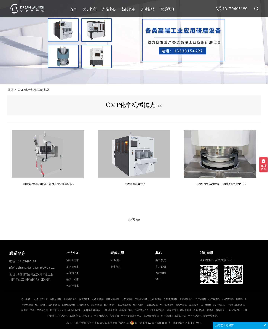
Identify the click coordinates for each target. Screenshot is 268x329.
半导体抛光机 (186, 299)
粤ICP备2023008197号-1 (187, 323)
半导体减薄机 (70, 299)
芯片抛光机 (205, 304)
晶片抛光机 (42, 310)
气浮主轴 (114, 315)
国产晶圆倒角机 (58, 310)
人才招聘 (147, 9)
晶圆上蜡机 (72, 279)
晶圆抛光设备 (158, 310)
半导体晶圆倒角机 (236, 304)
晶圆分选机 (75, 315)
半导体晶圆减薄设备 (131, 315)
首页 (73, 9)
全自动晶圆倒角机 (92, 310)
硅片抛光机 (138, 304)
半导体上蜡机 (126, 310)
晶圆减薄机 (55, 299)
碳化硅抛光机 (74, 310)
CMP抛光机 (228, 299)
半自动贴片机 (101, 315)
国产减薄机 (109, 304)
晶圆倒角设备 (41, 299)
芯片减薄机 (200, 299)
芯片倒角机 (96, 304)
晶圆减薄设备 (112, 299)
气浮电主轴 (72, 285)
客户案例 (160, 266)
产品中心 (109, 9)
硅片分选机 (166, 315)
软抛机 (210, 310)
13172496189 (27, 261)
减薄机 (239, 299)
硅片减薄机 (127, 299)
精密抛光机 (234, 310)
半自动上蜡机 (28, 310)
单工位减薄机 (166, 304)
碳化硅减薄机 (68, 304)
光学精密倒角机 (151, 315)
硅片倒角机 (40, 304)
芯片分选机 (61, 315)
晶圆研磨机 (98, 299)
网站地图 (160, 273)
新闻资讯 (128, 9)
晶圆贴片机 (180, 315)
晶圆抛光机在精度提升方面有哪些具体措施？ (49, 184)
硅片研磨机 (181, 304)
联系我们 (167, 9)
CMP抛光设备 (142, 310)
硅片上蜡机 (172, 310)
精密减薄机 (83, 304)
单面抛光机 (199, 310)
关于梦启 (89, 9)
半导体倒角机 (170, 299)
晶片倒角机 (54, 304)
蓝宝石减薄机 (124, 304)
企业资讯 (116, 260)
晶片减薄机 (214, 299)
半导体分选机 (194, 315)
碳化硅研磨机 (110, 310)
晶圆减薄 (193, 304)
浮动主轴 (87, 315)
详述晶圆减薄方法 (135, 184)
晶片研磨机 (219, 304)
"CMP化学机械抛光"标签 (33, 90)
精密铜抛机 (185, 310)
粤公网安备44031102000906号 (153, 323)
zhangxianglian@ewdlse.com (38, 267)
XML (158, 279)
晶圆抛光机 (72, 273)
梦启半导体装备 (211, 315)
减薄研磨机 (72, 260)
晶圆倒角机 (72, 266)
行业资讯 (116, 266)
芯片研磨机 (221, 310)
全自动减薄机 (141, 299)
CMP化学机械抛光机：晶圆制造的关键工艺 (221, 184)
